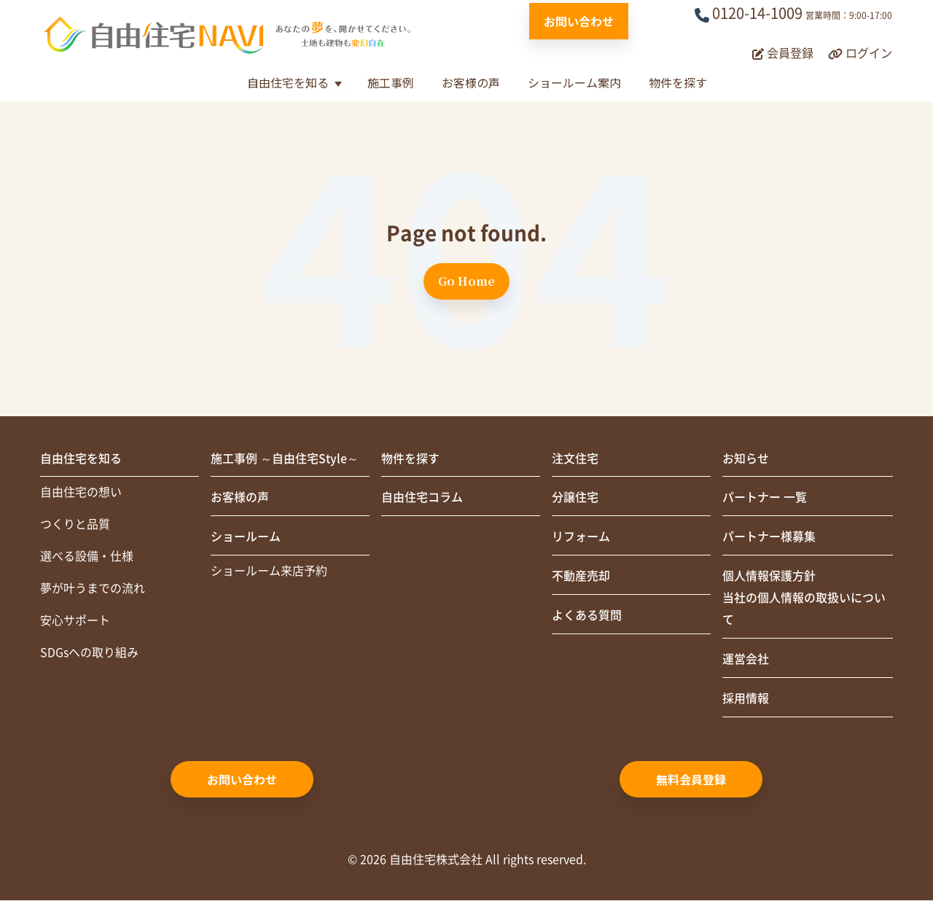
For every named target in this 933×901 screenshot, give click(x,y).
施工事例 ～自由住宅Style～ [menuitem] (285, 459)
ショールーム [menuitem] (246, 538)
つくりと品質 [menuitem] (75, 525)
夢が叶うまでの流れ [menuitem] (92, 590)
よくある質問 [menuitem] (587, 617)
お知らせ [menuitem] (745, 459)
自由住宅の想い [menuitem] (81, 493)
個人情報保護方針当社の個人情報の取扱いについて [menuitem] (804, 599)
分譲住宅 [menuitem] (575, 498)
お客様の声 (471, 82)
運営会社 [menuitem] (745, 660)
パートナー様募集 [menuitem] (769, 538)
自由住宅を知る (288, 82)
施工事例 (390, 82)
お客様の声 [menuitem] (240, 498)
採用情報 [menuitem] (745, 700)
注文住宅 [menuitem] (575, 459)
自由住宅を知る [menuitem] (81, 459)
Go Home (466, 281)
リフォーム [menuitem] (581, 538)
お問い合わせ (579, 21)
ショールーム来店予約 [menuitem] (269, 572)
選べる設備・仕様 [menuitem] (86, 557)
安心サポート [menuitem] (75, 622)
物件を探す (678, 82)
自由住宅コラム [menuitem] (422, 498)
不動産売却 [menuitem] (581, 577)
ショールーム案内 (574, 82)
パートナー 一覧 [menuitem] (764, 498)
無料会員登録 (691, 780)
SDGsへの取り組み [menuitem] (89, 654)
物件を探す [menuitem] (410, 459)
